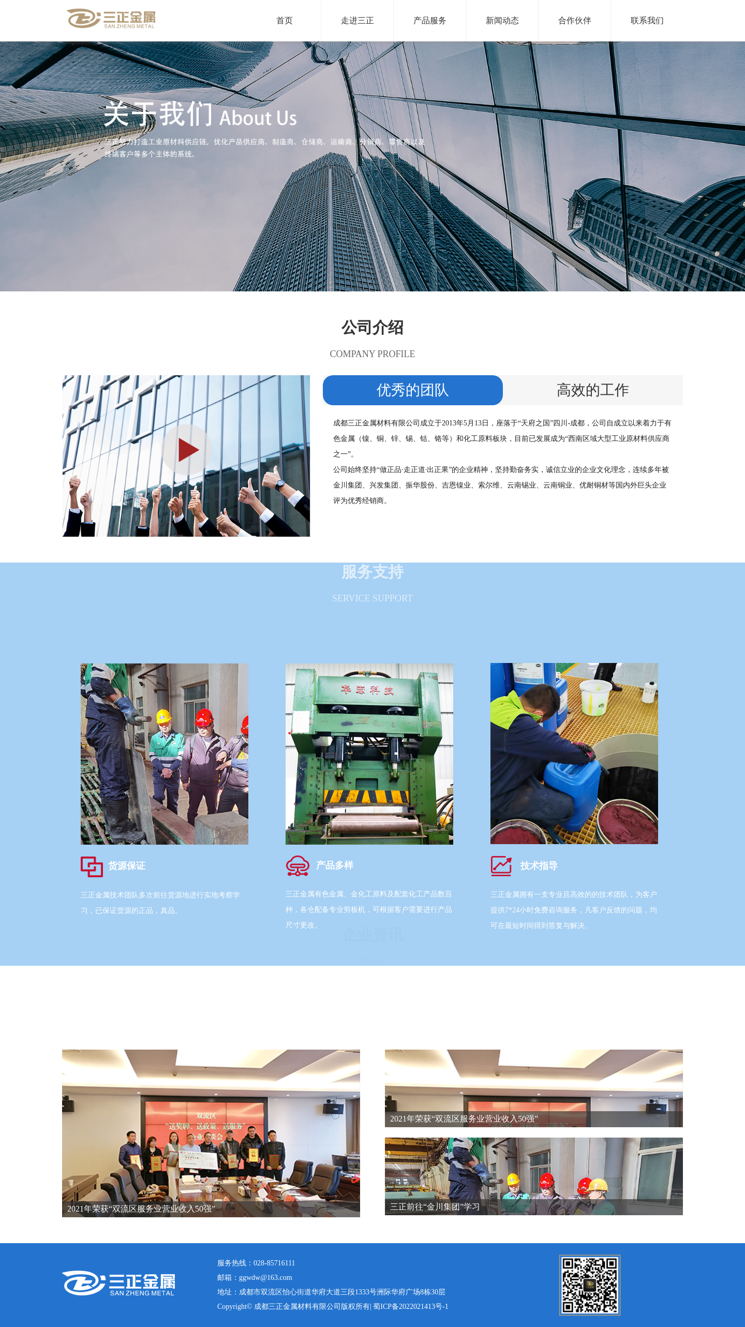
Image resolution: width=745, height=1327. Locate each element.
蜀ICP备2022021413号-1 (410, 1306)
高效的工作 (593, 390)
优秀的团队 (413, 390)
